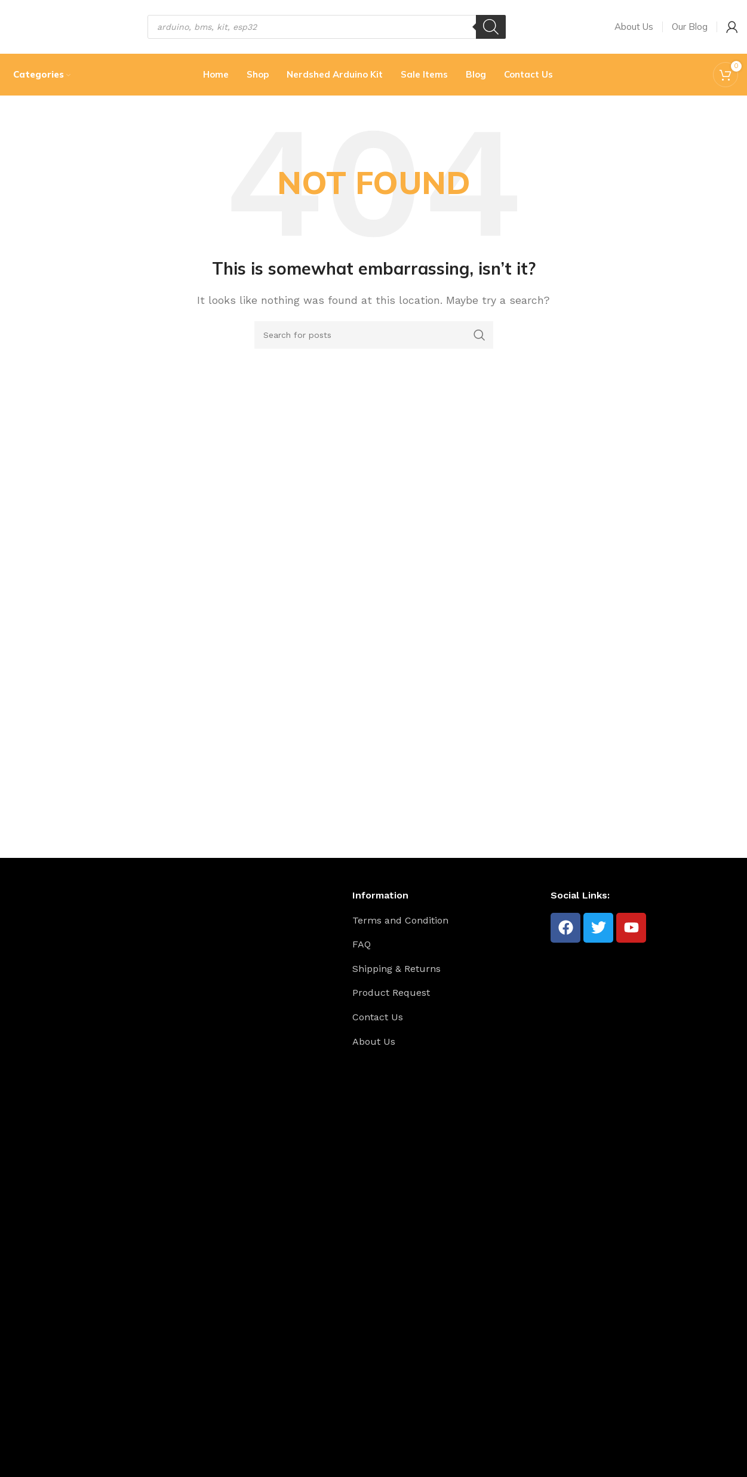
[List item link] (447, 920)
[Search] (491, 27)
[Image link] (66, 1334)
